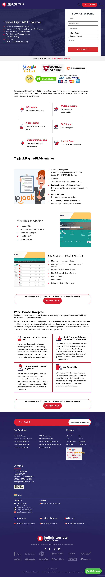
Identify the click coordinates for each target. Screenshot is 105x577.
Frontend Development (21, 447)
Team (68, 438)
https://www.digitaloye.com (74, 571)
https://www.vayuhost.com (30, 571)
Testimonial (82, 441)
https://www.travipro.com (52, 571)
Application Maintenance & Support (50, 444)
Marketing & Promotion (46, 438)
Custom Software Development (48, 441)
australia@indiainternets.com (26, 523)
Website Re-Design (20, 435)
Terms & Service (71, 441)
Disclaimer (69, 444)
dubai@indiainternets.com (76, 523)
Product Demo (73, 33)
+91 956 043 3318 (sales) (25, 507)
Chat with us (93, 571)
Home (35, 58)
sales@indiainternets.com (24, 511)
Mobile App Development (21, 441)
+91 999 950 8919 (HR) (24, 509)
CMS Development (45, 435)
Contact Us (82, 444)
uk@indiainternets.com (49, 523)
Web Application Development (23, 438)
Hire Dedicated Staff (45, 447)
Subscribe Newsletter (80, 422)
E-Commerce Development (22, 444)
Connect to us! (52, 300)
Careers (81, 438)
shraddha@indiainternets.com (51, 503)
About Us (69, 435)
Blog (80, 435)
